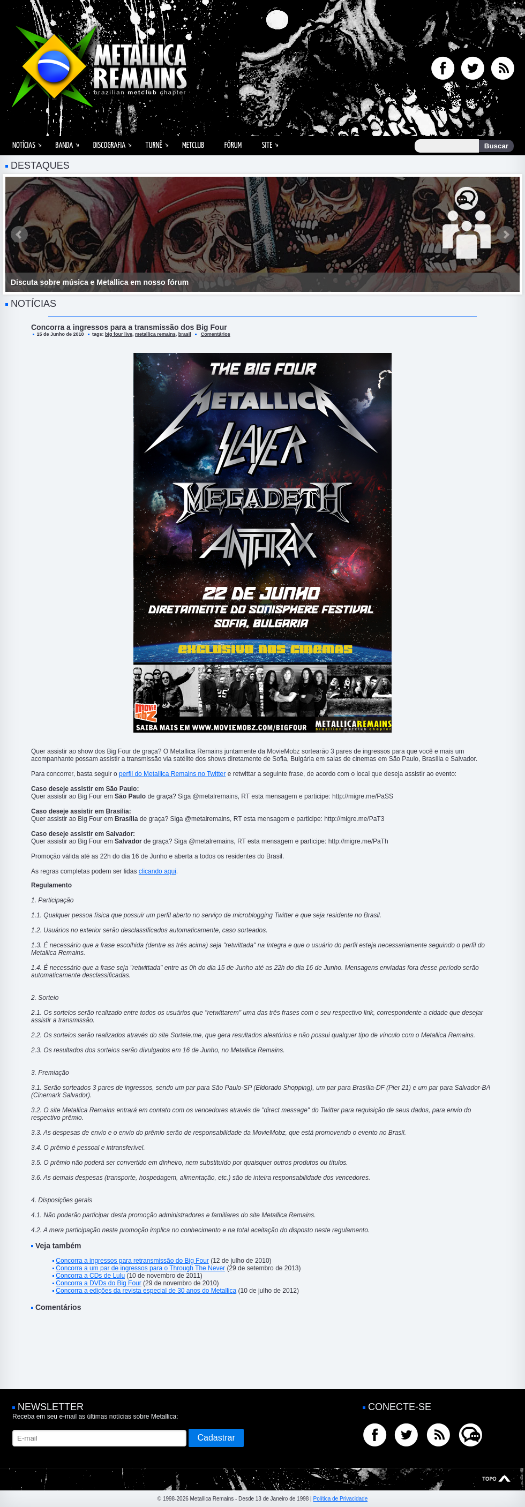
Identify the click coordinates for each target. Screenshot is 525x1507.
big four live (118, 334)
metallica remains (155, 334)
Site (267, 145)
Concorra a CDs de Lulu (90, 1275)
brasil (184, 334)
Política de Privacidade (340, 1499)
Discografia (109, 145)
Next (505, 234)
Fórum (233, 145)
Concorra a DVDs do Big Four (98, 1283)
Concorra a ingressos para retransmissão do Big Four (132, 1260)
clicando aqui (157, 871)
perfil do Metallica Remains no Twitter (172, 774)
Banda (64, 145)
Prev (19, 234)
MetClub (193, 145)
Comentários (215, 334)
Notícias (23, 145)
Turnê (154, 145)
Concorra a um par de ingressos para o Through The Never (140, 1268)
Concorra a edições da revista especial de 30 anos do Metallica (146, 1290)
